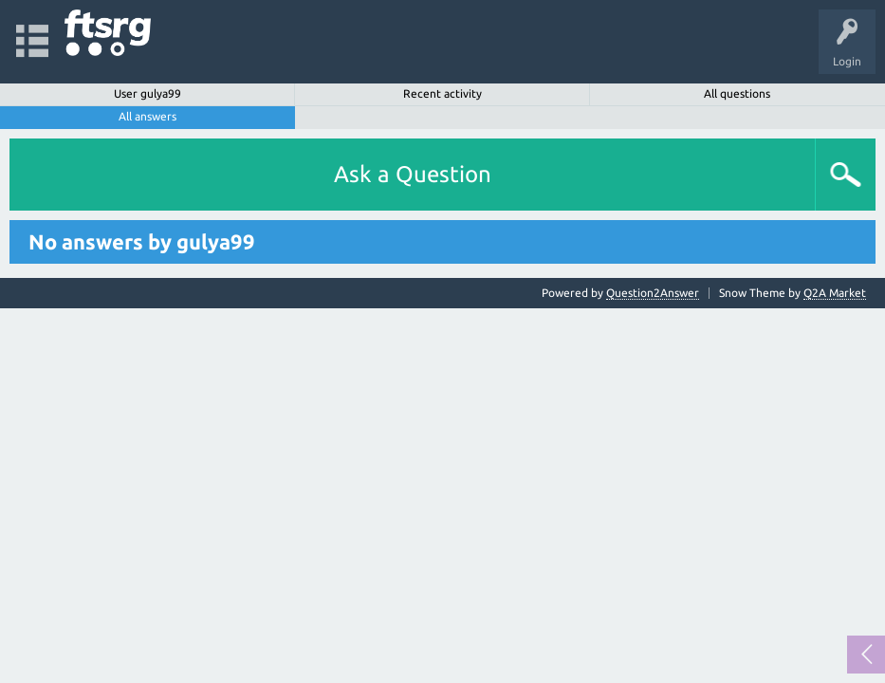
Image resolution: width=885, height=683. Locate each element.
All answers (147, 116)
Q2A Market (834, 292)
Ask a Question (412, 174)
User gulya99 (147, 93)
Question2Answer (652, 292)
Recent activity (442, 93)
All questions (737, 93)
